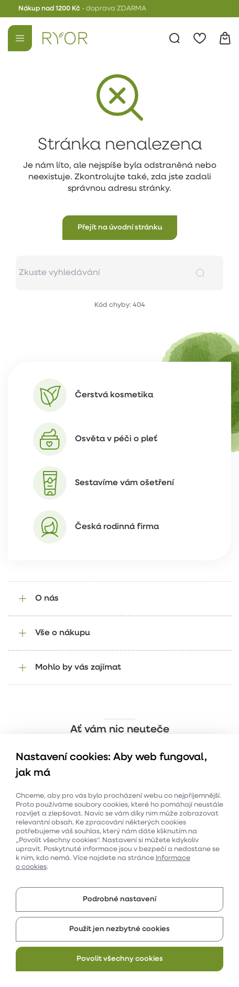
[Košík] (225, 38)
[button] (119, 227)
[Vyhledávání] (174, 38)
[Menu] (20, 38)
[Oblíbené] (199, 38)
